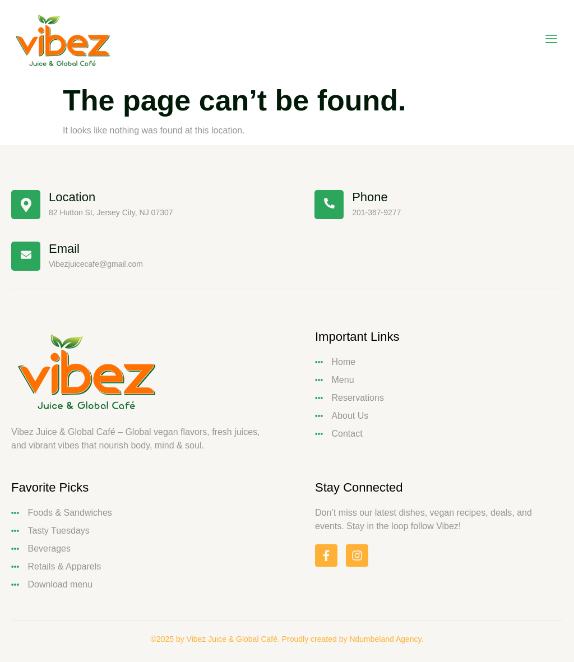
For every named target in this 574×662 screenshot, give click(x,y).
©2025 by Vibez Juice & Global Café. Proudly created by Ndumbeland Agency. (287, 639)
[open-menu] (551, 40)
